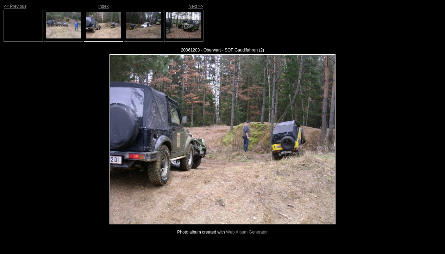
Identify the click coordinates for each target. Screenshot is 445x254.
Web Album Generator (247, 232)
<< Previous (15, 6)
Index (103, 6)
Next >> (195, 6)
